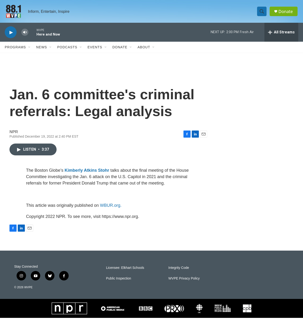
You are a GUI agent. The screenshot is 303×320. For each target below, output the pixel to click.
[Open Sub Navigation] (29, 49)
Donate (286, 12)
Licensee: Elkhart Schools (125, 270)
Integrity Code (178, 270)
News (41, 49)
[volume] (25, 34)
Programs (15, 49)
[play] (10, 34)
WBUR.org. (110, 207)
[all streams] (281, 34)
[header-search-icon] (262, 12)
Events (95, 49)
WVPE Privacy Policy (184, 280)
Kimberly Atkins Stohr (87, 172)
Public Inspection (118, 280)
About (144, 49)
